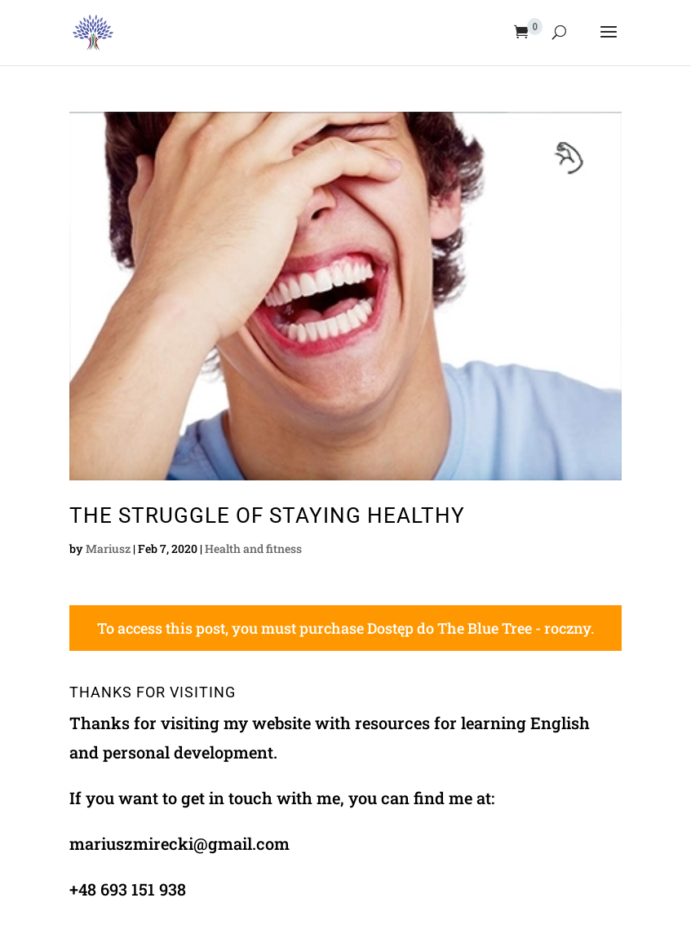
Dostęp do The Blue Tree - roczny (479, 628)
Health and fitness (253, 548)
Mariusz (108, 548)
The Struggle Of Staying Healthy (267, 515)
